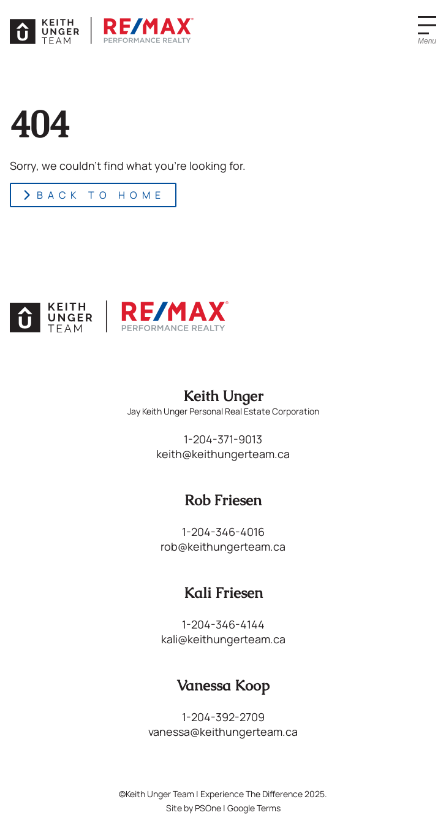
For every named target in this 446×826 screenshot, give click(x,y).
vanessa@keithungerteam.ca (223, 731)
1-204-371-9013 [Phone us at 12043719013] (223, 439)
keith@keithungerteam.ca (223, 453)
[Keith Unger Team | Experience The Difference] (102, 30)
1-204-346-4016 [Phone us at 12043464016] (223, 531)
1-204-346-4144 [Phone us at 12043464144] (223, 624)
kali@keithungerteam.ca (223, 639)
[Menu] (427, 30)
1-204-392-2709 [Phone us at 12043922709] (223, 716)
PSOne (208, 808)
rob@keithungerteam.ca (223, 546)
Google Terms (254, 808)
